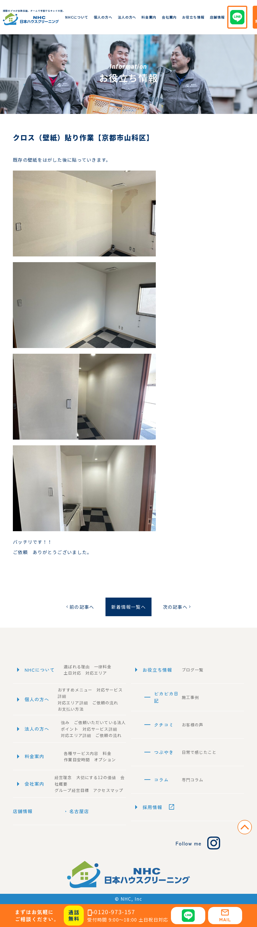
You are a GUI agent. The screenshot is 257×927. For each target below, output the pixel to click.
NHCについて (76, 17)
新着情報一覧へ (128, 606)
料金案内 (149, 17)
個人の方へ (103, 17)
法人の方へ (127, 17)
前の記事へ (79, 606)
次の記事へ (177, 606)
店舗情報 (217, 17)
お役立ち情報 (193, 17)
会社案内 (169, 17)
